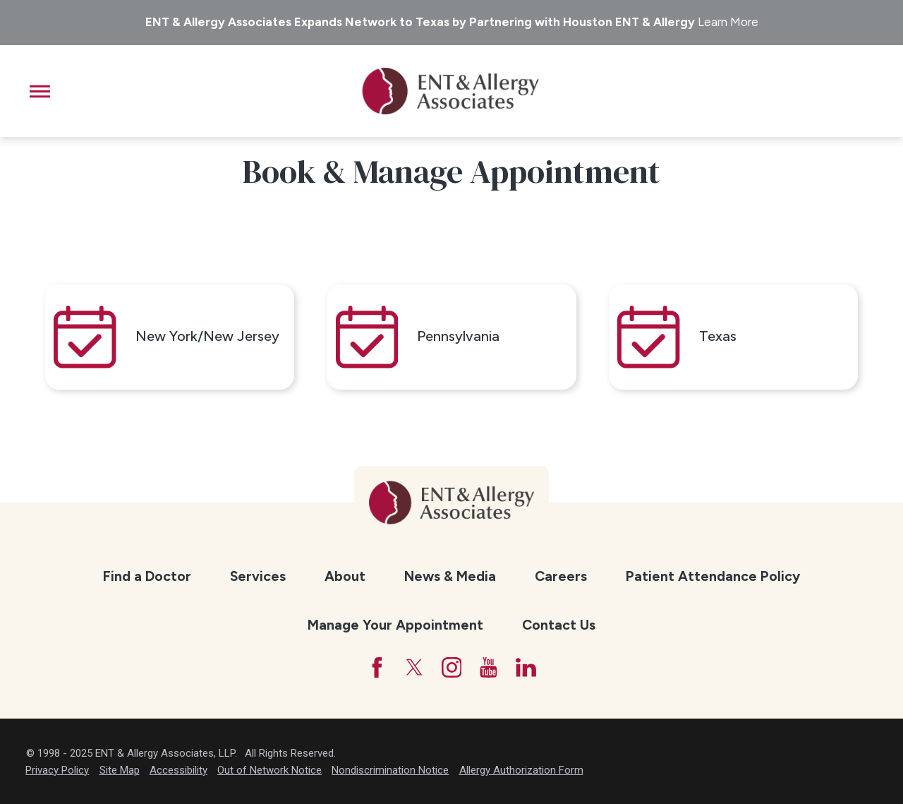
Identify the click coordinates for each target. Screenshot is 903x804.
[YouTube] (488, 667)
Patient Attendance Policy (713, 576)
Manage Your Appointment (395, 624)
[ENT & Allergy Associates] (451, 90)
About (345, 576)
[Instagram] (452, 667)
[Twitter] (414, 667)
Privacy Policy (57, 770)
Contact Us (558, 624)
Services (258, 576)
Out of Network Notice (269, 770)
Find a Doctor (147, 576)
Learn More (728, 22)
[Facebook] (377, 667)
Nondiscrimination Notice (390, 770)
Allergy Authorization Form (521, 770)
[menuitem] (147, 577)
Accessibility (178, 770)
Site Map (119, 770)
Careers (561, 576)
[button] (40, 91)
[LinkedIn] (526, 667)
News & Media (450, 576)
